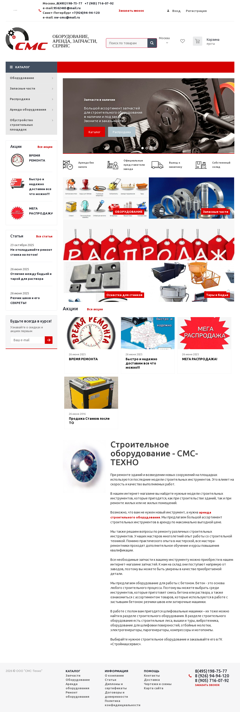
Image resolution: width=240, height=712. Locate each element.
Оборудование (22, 77)
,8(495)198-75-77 (85, 3)
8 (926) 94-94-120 (212, 675)
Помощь (151, 671)
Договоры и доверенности (116, 694)
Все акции (45, 146)
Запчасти (73, 675)
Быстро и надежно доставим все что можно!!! (141, 363)
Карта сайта (153, 688)
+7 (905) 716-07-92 (114, 3)
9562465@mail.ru (82, 8)
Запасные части (22, 88)
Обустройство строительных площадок (21, 124)
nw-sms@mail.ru (83, 17)
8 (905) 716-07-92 (212, 680)
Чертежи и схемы (158, 684)
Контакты (152, 675)
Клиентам (201, 67)
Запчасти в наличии (99, 99)
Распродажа (20, 99)
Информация (116, 671)
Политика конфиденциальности (122, 703)
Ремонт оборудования (133, 67)
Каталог (22, 67)
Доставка (173, 67)
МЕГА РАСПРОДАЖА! (199, 359)
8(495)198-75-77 (211, 671)
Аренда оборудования (28, 109)
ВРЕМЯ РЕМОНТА (83, 359)
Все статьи (44, 236)
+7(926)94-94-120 (101, 13)
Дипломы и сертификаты (116, 686)
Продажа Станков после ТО (89, 421)
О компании (114, 675)
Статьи (110, 679)
